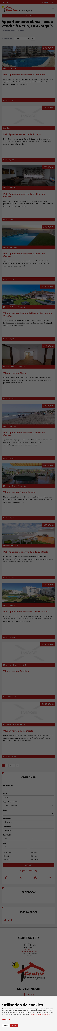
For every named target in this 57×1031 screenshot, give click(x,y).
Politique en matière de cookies (40, 1014)
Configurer (6, 1019)
